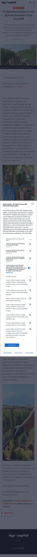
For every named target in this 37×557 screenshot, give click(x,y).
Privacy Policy (29, 353)
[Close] (33, 204)
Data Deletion (7, 353)
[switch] (29, 244)
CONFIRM (12, 345)
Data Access (18, 353)
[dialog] (18, 279)
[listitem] (18, 239)
